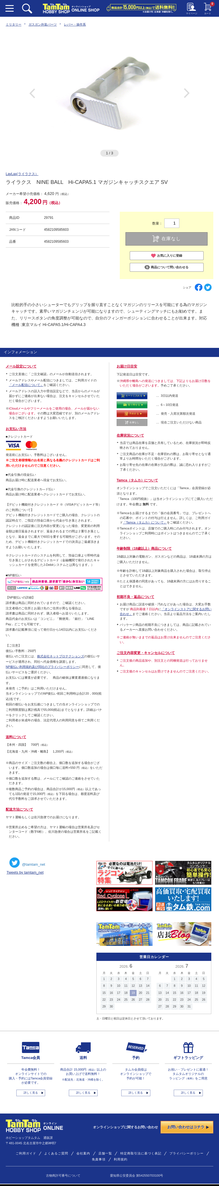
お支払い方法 (16, 429)
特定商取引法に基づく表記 (140, 1153)
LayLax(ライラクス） (22, 174)
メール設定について (21, 366)
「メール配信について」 (26, 385)
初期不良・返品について (135, 597)
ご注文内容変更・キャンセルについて (146, 653)
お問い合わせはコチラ (188, 1127)
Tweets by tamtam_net (25, 872)
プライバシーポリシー (186, 1153)
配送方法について (19, 809)
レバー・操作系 (75, 24)
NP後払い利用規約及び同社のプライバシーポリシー (42, 666)
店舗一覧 (105, 1153)
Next (187, 93)
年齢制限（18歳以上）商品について (144, 549)
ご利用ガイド (26, 1153)
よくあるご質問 (56, 1153)
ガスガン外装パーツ (43, 24)
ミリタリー (13, 24)
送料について (16, 737)
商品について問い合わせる (166, 267)
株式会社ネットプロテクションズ (60, 656)
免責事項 (99, 1159)
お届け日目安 (127, 366)
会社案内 (83, 1153)
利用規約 (120, 1159)
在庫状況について (130, 435)
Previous (32, 93)
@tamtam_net (27, 862)
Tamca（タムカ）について (137, 480)
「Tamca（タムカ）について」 (145, 522)
